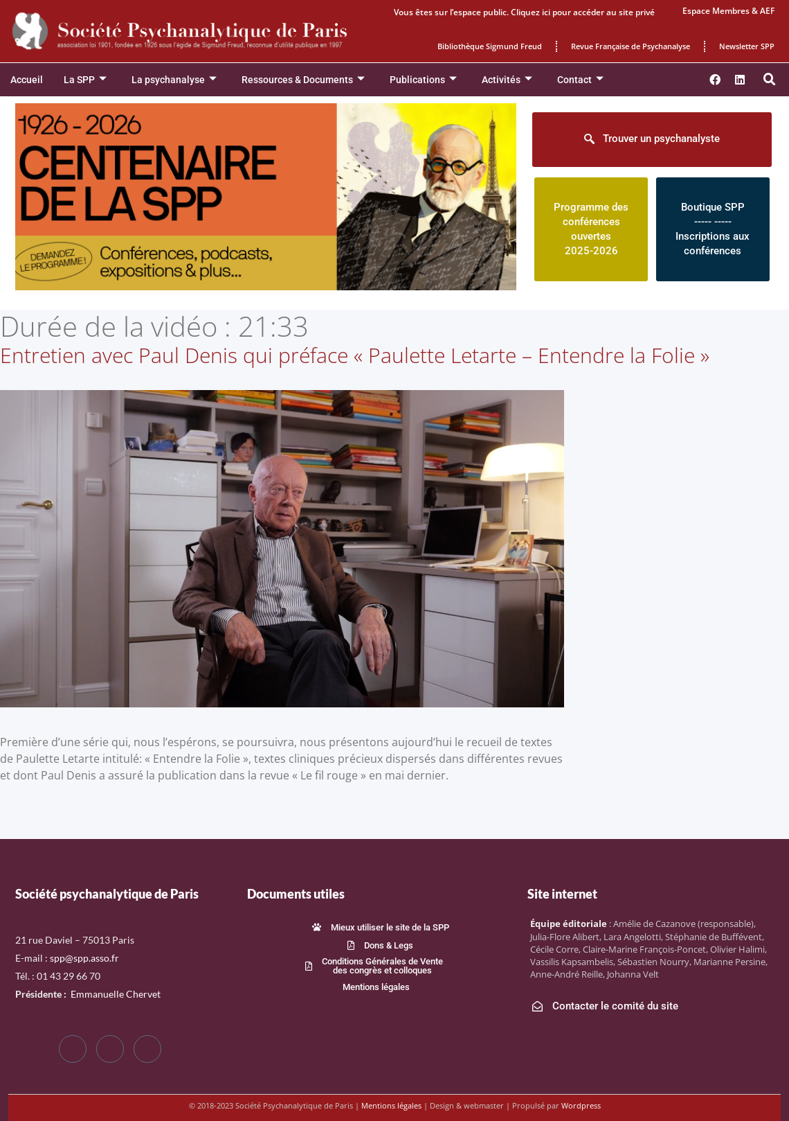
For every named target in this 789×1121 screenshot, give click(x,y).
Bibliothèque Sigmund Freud (489, 46)
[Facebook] (73, 1049)
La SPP (85, 80)
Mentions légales (391, 1105)
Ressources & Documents (303, 80)
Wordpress (581, 1105)
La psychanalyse (174, 80)
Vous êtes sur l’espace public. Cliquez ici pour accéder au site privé (524, 12)
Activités (507, 80)
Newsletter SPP (746, 46)
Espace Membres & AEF (728, 11)
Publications (423, 80)
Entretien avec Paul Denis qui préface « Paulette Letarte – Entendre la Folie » (354, 355)
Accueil (26, 79)
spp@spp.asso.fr (84, 958)
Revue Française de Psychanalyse (630, 46)
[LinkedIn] (147, 1049)
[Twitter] (110, 1049)
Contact (580, 80)
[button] (770, 80)
